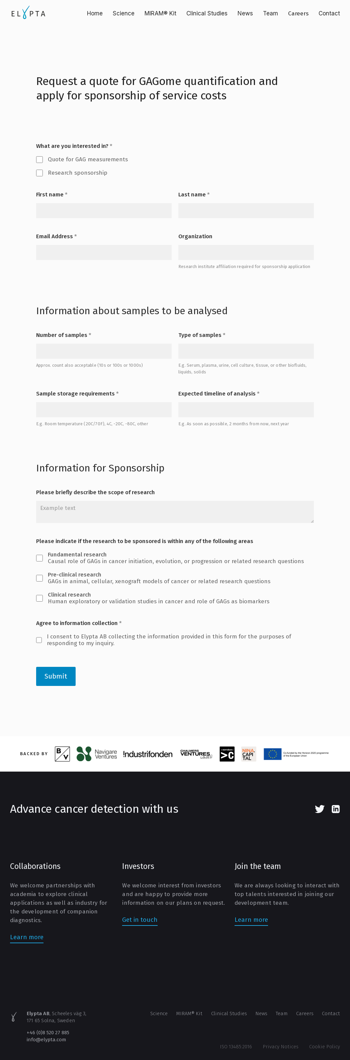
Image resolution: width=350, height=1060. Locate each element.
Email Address (56, 236)
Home (95, 13)
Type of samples (202, 335)
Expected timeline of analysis (219, 393)
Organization (195, 236)
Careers (298, 13)
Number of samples (63, 335)
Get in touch (140, 919)
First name (52, 194)
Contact (329, 13)
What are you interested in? (74, 146)
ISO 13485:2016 (236, 1047)
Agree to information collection (79, 623)
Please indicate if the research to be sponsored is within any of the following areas (144, 541)
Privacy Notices (280, 1047)
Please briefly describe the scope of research (95, 492)
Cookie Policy (324, 1047)
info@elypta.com (46, 1040)
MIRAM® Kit (160, 13)
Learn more (26, 937)
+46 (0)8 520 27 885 (48, 1033)
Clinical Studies (207, 13)
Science (124, 13)
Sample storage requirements (77, 393)
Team (270, 13)
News (245, 13)
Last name (194, 194)
